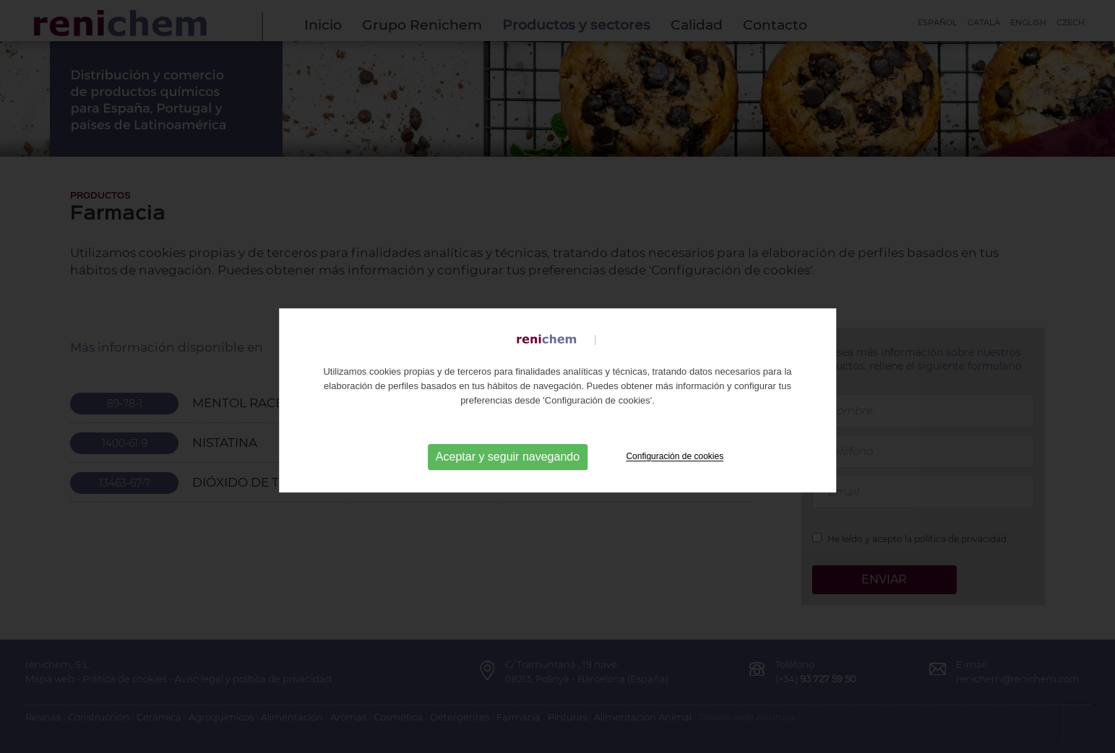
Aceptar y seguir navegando (508, 477)
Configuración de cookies (674, 476)
